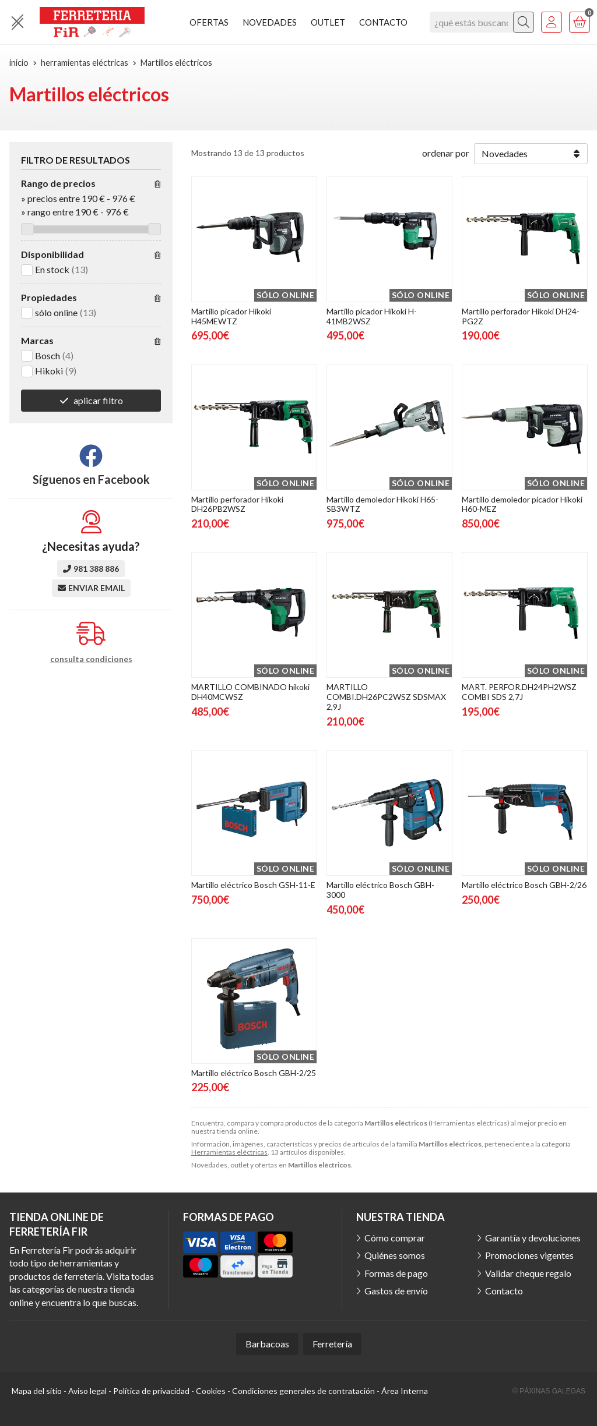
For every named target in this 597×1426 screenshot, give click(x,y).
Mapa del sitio (37, 1391)
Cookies (211, 1391)
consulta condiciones (91, 659)
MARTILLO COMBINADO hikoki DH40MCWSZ (250, 692)
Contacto (504, 1290)
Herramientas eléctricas (229, 1152)
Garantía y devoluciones (533, 1237)
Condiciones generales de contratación (303, 1391)
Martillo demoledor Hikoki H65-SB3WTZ (382, 504)
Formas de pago (396, 1273)
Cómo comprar (394, 1237)
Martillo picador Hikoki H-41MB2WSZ (371, 316)
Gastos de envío (396, 1290)
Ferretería (332, 1343)
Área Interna (404, 1391)
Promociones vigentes (529, 1255)
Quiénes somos (394, 1255)
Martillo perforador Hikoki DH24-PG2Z (521, 316)
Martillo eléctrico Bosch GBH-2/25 (253, 1073)
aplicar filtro (98, 400)
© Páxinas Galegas (548, 1391)
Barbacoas (267, 1343)
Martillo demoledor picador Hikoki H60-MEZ (522, 504)
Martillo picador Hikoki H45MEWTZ (231, 316)
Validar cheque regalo (528, 1273)
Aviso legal (87, 1391)
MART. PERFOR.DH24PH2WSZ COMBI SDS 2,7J (519, 692)
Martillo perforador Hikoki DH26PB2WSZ (237, 504)
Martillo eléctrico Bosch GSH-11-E (253, 885)
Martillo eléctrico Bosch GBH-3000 (380, 890)
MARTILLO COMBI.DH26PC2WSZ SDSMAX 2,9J (386, 697)
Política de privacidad (151, 1391)
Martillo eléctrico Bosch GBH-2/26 (524, 885)
